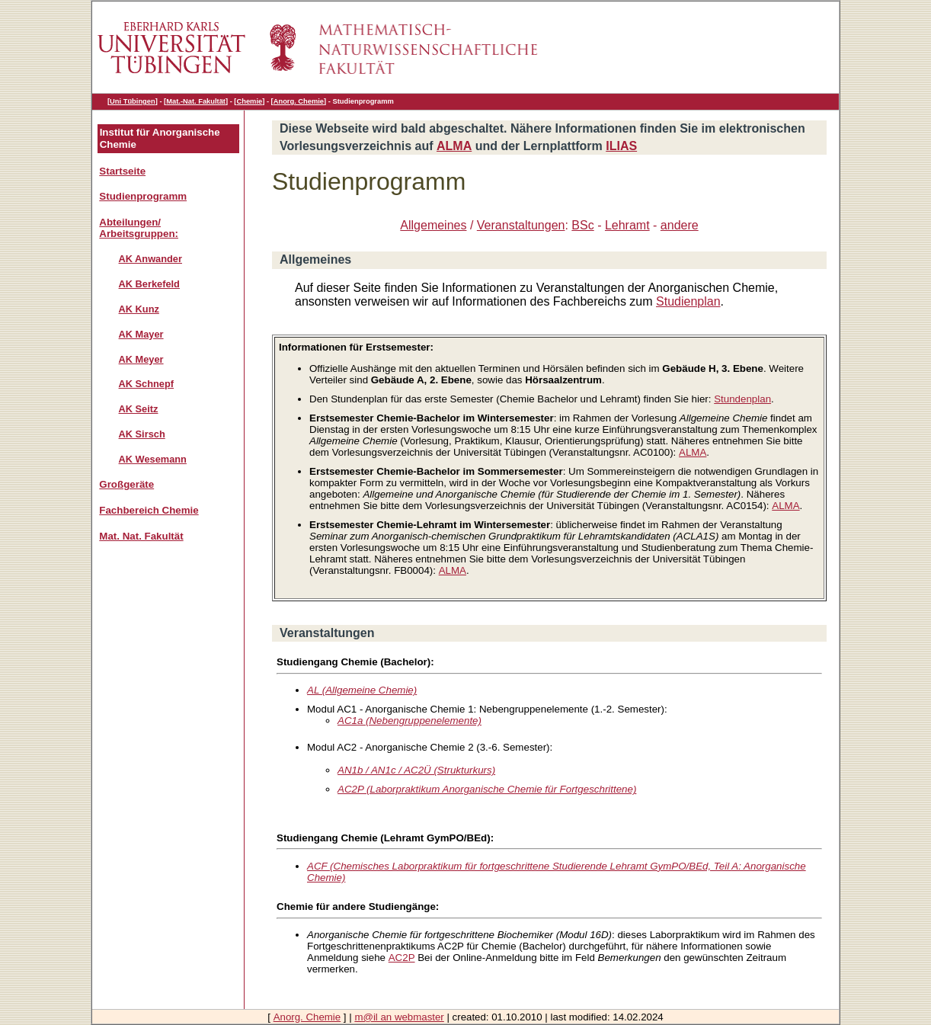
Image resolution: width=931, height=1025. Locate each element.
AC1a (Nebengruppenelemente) (409, 720)
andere (680, 225)
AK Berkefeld (149, 284)
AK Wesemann (153, 459)
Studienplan (688, 301)
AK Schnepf (146, 383)
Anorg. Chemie (299, 101)
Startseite (122, 171)
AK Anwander (150, 258)
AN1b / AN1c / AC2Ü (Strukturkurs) (416, 770)
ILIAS (621, 145)
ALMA (454, 145)
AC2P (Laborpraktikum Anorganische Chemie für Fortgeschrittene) (487, 789)
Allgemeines (433, 225)
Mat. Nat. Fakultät (141, 536)
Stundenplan (742, 399)
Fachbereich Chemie (148, 510)
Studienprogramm (143, 196)
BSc (582, 225)
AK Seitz (138, 409)
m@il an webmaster (398, 1017)
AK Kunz (139, 309)
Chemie (249, 101)
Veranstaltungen (521, 225)
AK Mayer (141, 334)
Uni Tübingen (132, 101)
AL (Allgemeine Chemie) (362, 690)
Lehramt (627, 225)
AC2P (402, 957)
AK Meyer (141, 359)
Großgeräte (126, 484)
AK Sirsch (142, 434)
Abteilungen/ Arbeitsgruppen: (138, 227)
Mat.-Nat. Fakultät (196, 101)
